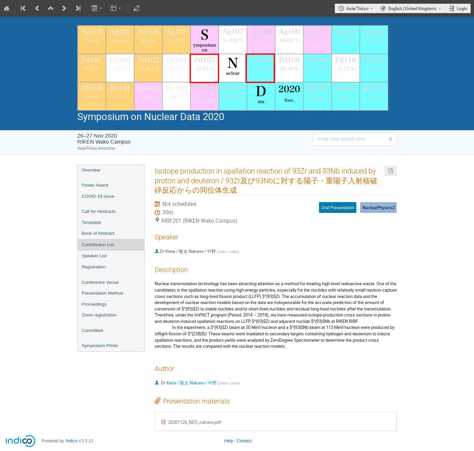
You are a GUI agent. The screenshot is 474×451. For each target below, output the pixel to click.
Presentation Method (102, 293)
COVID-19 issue (98, 196)
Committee (92, 330)
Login (462, 8)
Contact (244, 441)
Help (228, 441)
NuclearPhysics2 (378, 207)
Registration (94, 266)
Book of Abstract (98, 233)
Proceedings (94, 304)
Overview (91, 170)
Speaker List (94, 255)
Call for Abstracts (99, 211)
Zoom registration (99, 314)
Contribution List (98, 244)
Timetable (91, 222)
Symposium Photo (100, 345)
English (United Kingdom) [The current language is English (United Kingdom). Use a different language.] (412, 8)
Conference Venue (100, 282)
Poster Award (95, 185)
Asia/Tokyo (357, 8)
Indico (71, 441)
